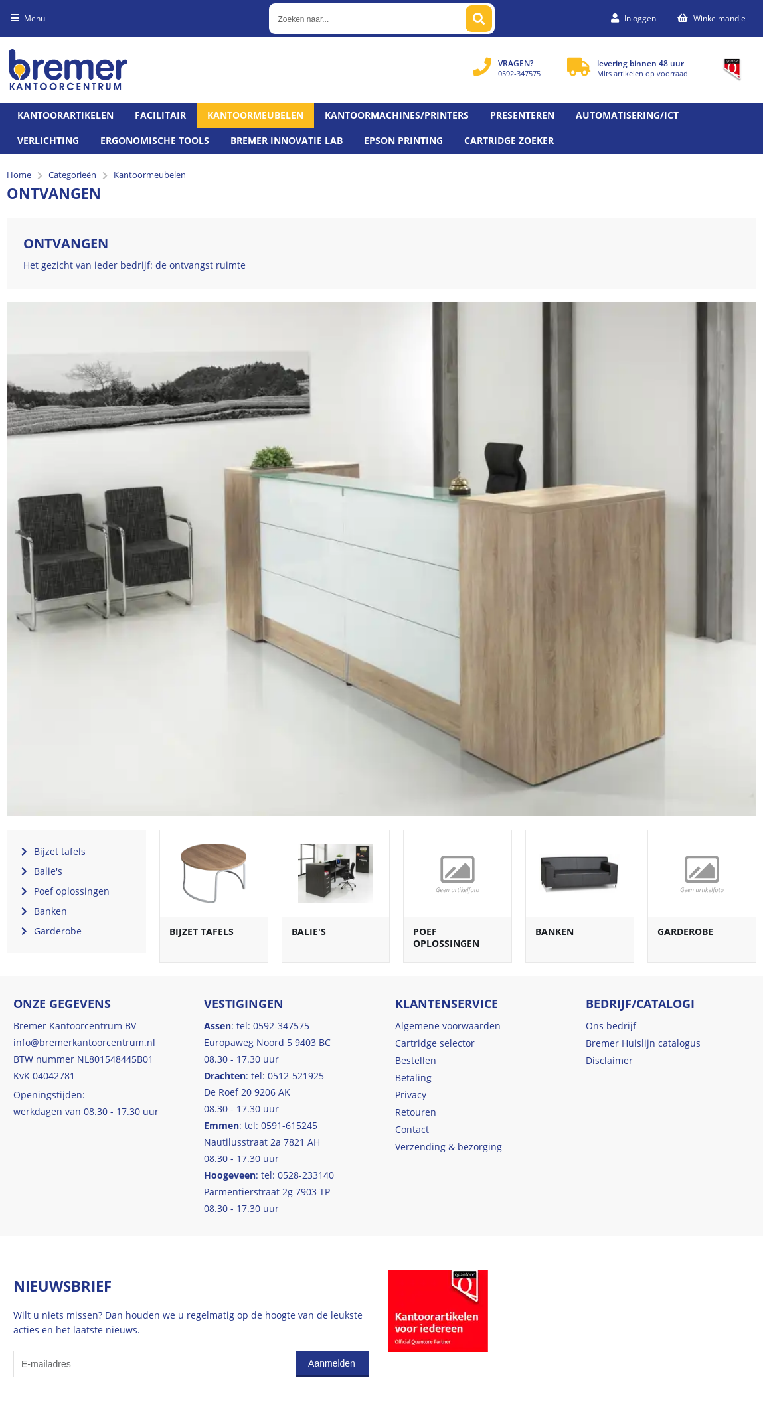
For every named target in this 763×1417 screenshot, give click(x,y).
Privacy (410, 1094)
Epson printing (403, 140)
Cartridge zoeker (509, 140)
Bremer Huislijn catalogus (643, 1043)
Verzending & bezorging (448, 1146)
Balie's (309, 931)
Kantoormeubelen (255, 115)
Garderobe (685, 931)
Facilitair (160, 115)
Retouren (415, 1112)
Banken (554, 931)
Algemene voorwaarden (448, 1025)
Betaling (413, 1077)
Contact (412, 1129)
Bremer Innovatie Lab (286, 140)
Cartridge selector (435, 1043)
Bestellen (415, 1060)
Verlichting (48, 140)
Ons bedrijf (611, 1025)
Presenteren (522, 115)
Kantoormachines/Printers (397, 115)
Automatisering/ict (627, 115)
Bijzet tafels (201, 931)
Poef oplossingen (446, 937)
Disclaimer (609, 1060)
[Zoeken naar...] (479, 18)
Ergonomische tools (154, 140)
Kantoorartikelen (65, 115)
